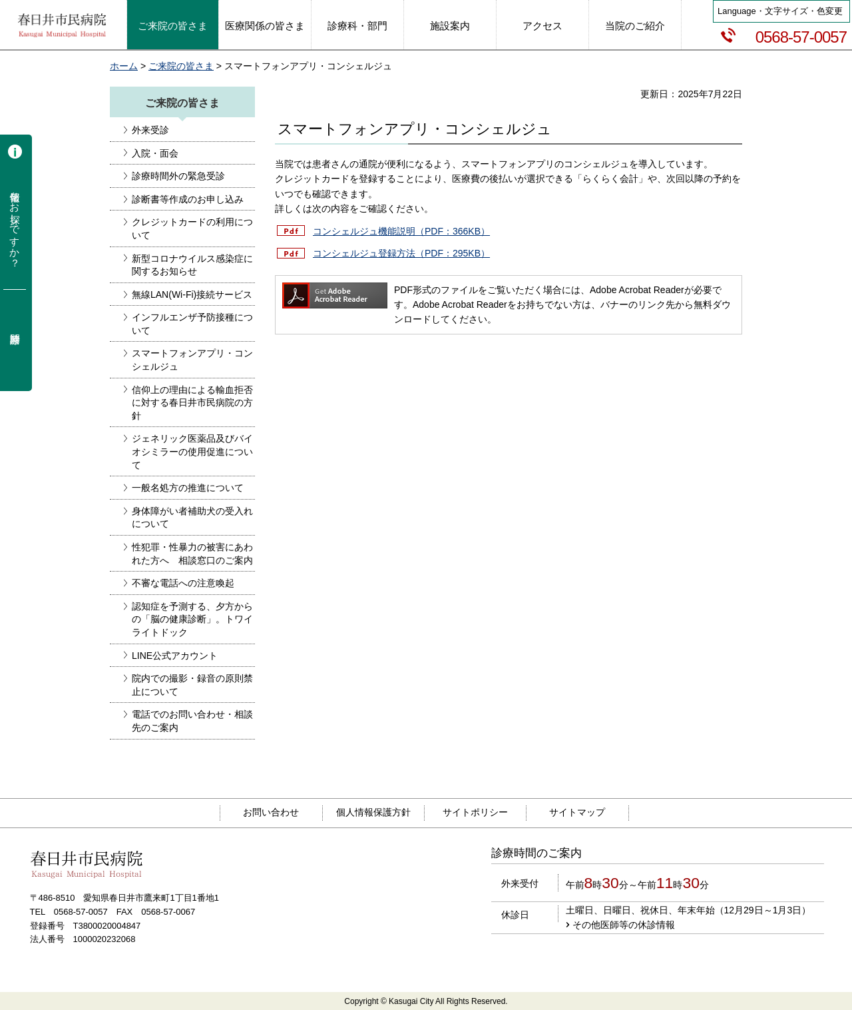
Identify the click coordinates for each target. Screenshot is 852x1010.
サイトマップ (577, 812)
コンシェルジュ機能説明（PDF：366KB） (401, 231)
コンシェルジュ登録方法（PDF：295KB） (401, 253)
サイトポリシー (475, 812)
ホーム (124, 66)
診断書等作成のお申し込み (188, 199)
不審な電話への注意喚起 (183, 583)
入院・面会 (155, 153)
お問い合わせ (271, 812)
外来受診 (150, 130)
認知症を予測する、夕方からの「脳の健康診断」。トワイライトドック (192, 619)
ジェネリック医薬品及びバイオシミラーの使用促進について (192, 451)
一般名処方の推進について (188, 487)
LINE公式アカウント (175, 655)
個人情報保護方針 (373, 812)
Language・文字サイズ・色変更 (780, 11)
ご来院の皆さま (181, 66)
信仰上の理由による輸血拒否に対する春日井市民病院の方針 (192, 402)
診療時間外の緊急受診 (178, 176)
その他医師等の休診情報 (623, 924)
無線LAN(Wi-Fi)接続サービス (192, 294)
